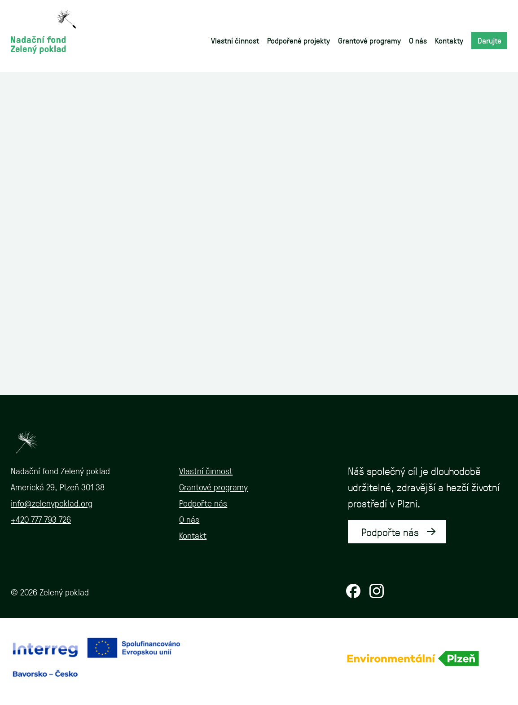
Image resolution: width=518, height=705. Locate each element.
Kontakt (192, 535)
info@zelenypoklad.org (51, 503)
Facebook (353, 591)
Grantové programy (369, 40)
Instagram (376, 591)
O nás (418, 40)
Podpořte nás (203, 503)
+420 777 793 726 (41, 519)
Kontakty (449, 40)
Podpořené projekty (298, 40)
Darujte (489, 40)
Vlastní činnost (235, 40)
